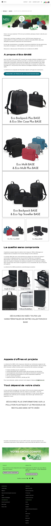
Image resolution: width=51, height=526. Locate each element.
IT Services (28, 489)
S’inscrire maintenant (31, 470)
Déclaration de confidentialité (21, 523)
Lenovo (27, 512)
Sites (3, 491)
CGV (6, 523)
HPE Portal (28, 509)
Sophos (27, 519)
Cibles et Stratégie (6, 493)
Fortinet (27, 500)
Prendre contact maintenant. (10, 468)
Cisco (27, 498)
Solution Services (29, 493)
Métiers (3, 486)
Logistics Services (30, 491)
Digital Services (29, 484)
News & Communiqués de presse (9, 489)
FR (41, 1)
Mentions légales (32, 523)
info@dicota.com (40, 376)
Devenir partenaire (6, 498)
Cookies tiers (11, 523)
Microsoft (28, 514)
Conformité (4, 484)
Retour (5, 7)
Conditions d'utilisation (42, 523)
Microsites (4, 500)
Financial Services (29, 486)
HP (26, 507)
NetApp (27, 516)
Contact (25, 1)
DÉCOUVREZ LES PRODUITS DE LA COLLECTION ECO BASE (22, 70)
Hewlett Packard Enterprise (31, 505)
